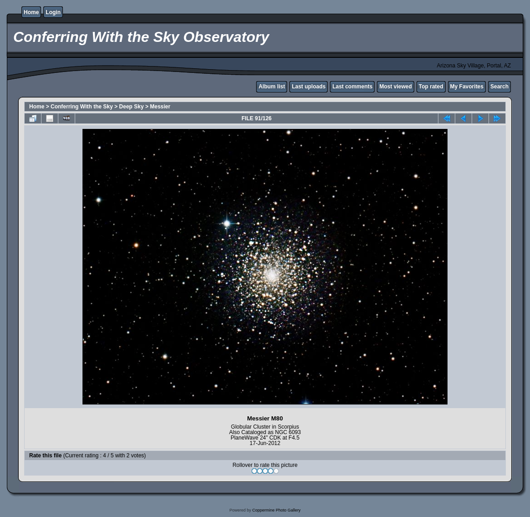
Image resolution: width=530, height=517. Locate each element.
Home (31, 12)
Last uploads (308, 86)
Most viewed (395, 86)
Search (499, 86)
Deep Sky (131, 106)
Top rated (431, 86)
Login (53, 12)
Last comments (352, 86)
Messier (160, 106)
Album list (271, 86)
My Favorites (467, 86)
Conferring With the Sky (82, 106)
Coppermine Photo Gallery (276, 510)
